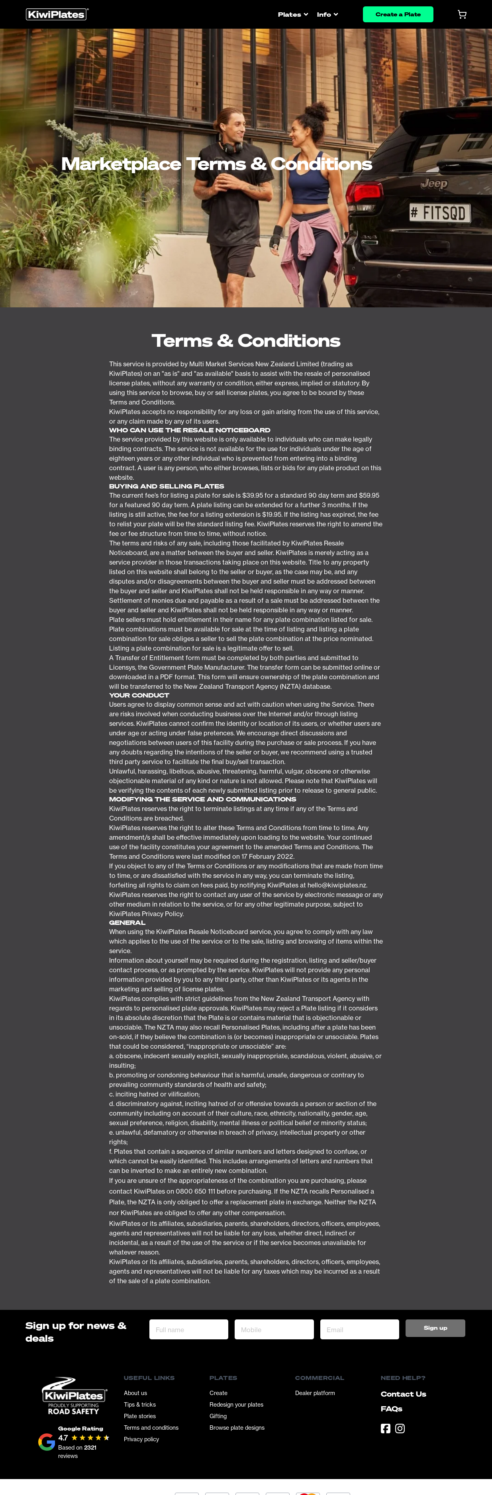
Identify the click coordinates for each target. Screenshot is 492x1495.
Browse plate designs (237, 1427)
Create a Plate (398, 14)
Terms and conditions (151, 1427)
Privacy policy (141, 1439)
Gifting (218, 1416)
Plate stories (140, 1416)
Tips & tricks (140, 1404)
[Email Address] (359, 1329)
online (363, 667)
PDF (166, 677)
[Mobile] (274, 1329)
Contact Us (403, 1394)
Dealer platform (315, 1392)
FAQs (391, 1408)
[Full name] (188, 1329)
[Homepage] (57, 14)
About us (135, 1392)
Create (218, 1392)
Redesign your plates (236, 1404)
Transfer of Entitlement (149, 658)
